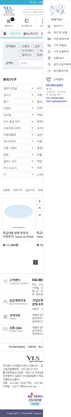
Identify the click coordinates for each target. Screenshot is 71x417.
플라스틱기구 (30, 33)
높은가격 (30, 190)
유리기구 (15, 33)
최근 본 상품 (60, 32)
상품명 (25, 46)
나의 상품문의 (61, 51)
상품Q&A (59, 57)
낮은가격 (17, 190)
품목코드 (27, 54)
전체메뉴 (5, 33)
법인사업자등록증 (62, 64)
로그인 (33, 2)
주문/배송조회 (61, 38)
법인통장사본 (61, 70)
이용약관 (32, 346)
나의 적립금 (60, 45)
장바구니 (58, 25)
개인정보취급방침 (16, 346)
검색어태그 (28, 50)
